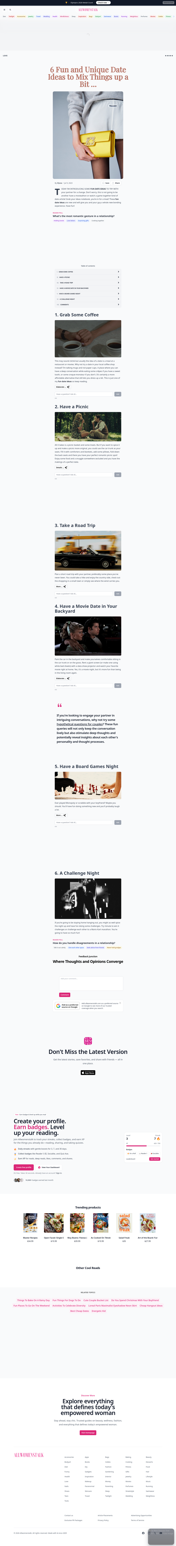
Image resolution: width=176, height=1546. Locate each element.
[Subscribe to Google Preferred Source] (67, 1006)
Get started (155, 1159)
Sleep (74, 16)
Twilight (11, 16)
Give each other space (76, 948)
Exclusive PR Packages (73, 1520)
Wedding (46, 16)
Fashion (108, 1467)
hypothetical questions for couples (80, 724)
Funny (67, 1472)
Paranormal (89, 1486)
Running (124, 16)
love (5, 55)
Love (66, 1481)
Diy (86, 1467)
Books (116, 16)
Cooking (129, 1462)
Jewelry (30, 16)
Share (116, 183)
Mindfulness (64, 16)
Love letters (71, 221)
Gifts (127, 1472)
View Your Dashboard (48, 1167)
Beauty (149, 1457)
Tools (67, 1501)
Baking (128, 1457)
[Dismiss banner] (120, 1003)
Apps (87, 1457)
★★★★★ (169, 55)
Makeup (88, 1481)
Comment (65, 995)
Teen (66, 1496)
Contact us (69, 1515)
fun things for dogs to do (67, 1300)
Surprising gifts (83, 221)
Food (148, 1467)
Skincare (88, 1491)
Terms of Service (137, 1520)
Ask (117, 394)
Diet (4, 16)
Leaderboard (130, 1159)
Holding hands (59, 221)
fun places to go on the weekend (31, 1305)
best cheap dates (79, 1310)
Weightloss (134, 16)
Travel (38, 16)
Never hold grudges (114, 948)
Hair (147, 1472)
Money (108, 1481)
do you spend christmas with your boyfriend (135, 1300)
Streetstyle (130, 1491)
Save (105, 183)
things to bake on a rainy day (33, 1300)
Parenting (109, 1486)
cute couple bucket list (96, 1300)
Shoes (67, 1491)
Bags (90, 16)
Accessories (21, 16)
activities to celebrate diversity (69, 1305)
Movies (152, 16)
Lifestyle (149, 1476)
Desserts (149, 1462)
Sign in (59, 1173)
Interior (108, 1476)
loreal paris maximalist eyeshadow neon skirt (112, 1305)
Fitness (168, 16)
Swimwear (107, 16)
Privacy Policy (103, 1520)
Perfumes (144, 16)
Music (148, 1481)
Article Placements (105, 1515)
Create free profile (23, 1167)
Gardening (109, 1472)
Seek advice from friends (95, 948)
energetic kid (99, 1310)
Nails (66, 1486)
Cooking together (98, 221)
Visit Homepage (88, 1433)
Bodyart (98, 16)
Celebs (160, 16)
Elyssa (59, 183)
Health (55, 16)
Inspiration (82, 16)
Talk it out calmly (60, 948)
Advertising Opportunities (141, 1515)
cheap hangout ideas (151, 1305)
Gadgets (88, 1472)
